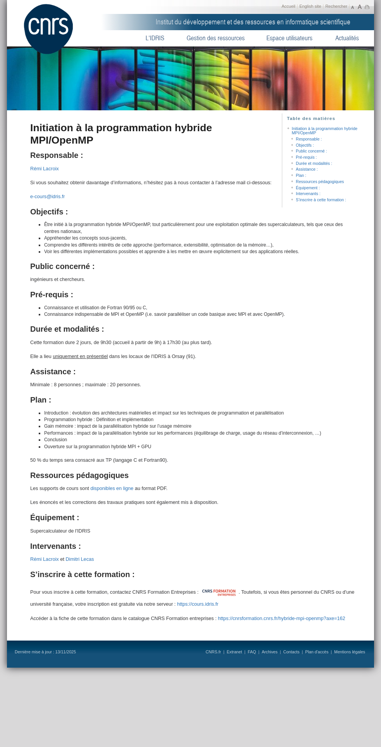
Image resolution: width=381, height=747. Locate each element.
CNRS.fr (213, 651)
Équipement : (308, 188)
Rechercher (336, 6)
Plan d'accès (316, 651)
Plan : (301, 175)
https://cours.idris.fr (197, 604)
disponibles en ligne (111, 488)
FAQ (252, 651)
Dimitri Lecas (79, 559)
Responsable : (309, 139)
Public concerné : (311, 151)
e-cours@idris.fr (47, 196)
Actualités (347, 38)
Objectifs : (305, 145)
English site (310, 6)
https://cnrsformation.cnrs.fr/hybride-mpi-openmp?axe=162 (281, 618)
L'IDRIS (155, 38)
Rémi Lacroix (44, 168)
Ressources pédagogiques (320, 182)
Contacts (291, 651)
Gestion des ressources (216, 38)
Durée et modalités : (314, 163)
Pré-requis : (306, 157)
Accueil (288, 6)
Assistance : (307, 169)
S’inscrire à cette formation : (321, 200)
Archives (270, 651)
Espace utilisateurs (289, 38)
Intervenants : (308, 194)
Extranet (234, 651)
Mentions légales (349, 651)
